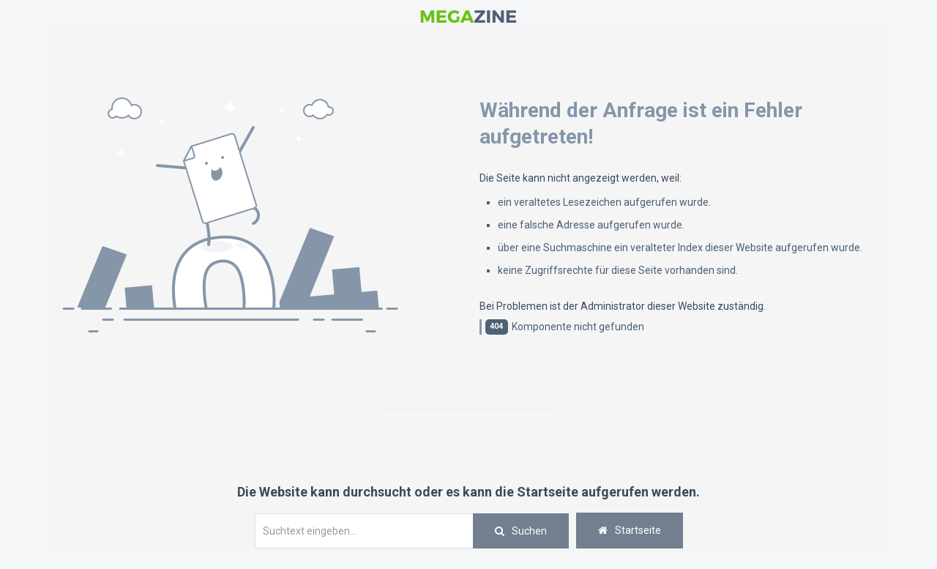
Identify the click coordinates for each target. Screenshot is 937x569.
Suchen (529, 531)
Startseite (629, 530)
